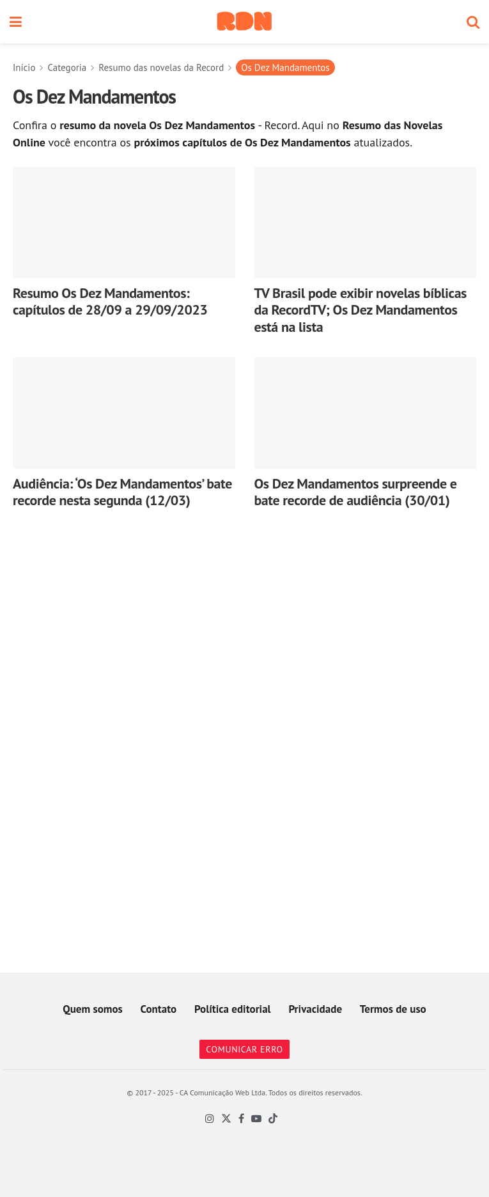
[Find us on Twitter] (226, 1119)
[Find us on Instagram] (209, 1119)
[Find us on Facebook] (241, 1119)
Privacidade (315, 1009)
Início (24, 67)
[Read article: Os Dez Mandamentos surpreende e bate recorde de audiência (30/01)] (365, 413)
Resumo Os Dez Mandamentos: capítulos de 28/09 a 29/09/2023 (110, 301)
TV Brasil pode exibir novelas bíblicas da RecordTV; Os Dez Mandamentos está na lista (360, 310)
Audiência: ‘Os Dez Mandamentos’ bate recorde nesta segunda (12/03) (122, 491)
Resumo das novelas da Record (161, 67)
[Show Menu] (16, 21)
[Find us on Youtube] (256, 1119)
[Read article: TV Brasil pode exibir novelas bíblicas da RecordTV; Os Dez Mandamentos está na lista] (365, 222)
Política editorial (232, 1009)
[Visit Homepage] (244, 22)
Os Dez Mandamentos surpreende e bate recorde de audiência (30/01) (355, 491)
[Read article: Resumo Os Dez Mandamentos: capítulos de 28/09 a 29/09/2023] (124, 222)
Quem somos (92, 1009)
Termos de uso (393, 1009)
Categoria (66, 67)
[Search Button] (473, 21)
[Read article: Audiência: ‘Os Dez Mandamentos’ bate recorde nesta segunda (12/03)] (124, 413)
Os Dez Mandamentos (285, 67)
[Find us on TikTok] (272, 1119)
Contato (159, 1009)
